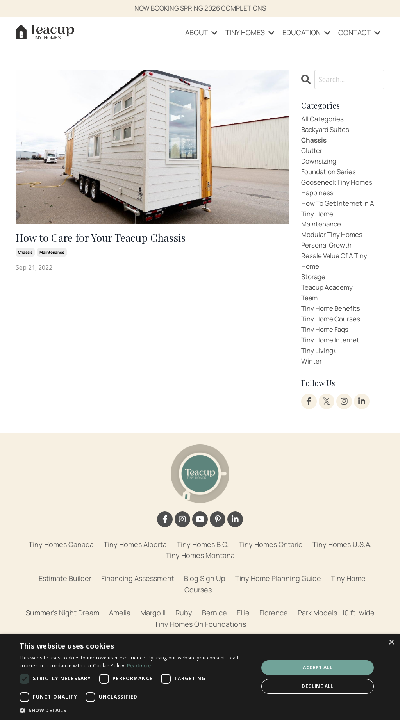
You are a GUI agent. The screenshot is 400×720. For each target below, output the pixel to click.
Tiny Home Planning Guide (278, 596)
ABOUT (201, 32)
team (310, 311)
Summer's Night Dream (62, 630)
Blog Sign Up (204, 596)
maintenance (51, 254)
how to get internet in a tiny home (340, 215)
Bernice (214, 630)
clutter (312, 154)
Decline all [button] (317, 686)
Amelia (119, 630)
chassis (25, 254)
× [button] (391, 642)
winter (312, 378)
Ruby (183, 630)
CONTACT (359, 32)
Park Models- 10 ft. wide (336, 630)
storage (314, 289)
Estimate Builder (65, 596)
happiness (318, 198)
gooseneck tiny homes (340, 187)
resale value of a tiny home (337, 272)
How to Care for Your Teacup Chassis (111, 239)
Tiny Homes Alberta (135, 562)
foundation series (331, 176)
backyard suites (327, 131)
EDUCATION (306, 32)
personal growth (328, 255)
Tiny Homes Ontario (271, 562)
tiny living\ (319, 367)
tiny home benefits (333, 322)
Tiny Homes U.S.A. (342, 562)
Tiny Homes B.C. (203, 562)
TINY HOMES (250, 32)
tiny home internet (332, 356)
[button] (136, 710)
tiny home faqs (327, 345)
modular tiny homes (334, 244)
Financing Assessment (137, 596)
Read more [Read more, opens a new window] (139, 665)
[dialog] (200, 677)
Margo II (153, 630)
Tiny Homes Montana (200, 573)
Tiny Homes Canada (61, 562)
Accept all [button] (317, 667)
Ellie (243, 630)
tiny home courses (333, 334)
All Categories (323, 120)
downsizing (320, 165)
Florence (273, 630)
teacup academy (329, 300)
